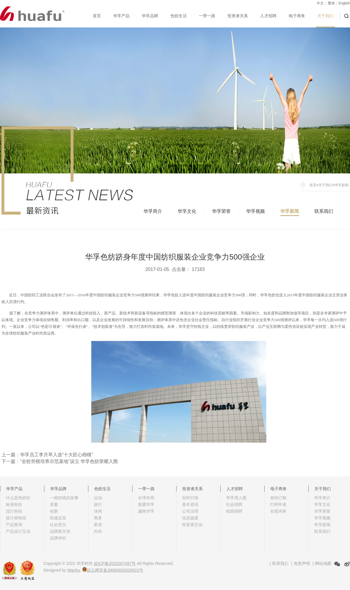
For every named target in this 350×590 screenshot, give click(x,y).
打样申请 (278, 504)
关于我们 (325, 15)
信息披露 (190, 518)
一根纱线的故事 (64, 497)
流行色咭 (14, 511)
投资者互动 (192, 524)
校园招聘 (234, 511)
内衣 (98, 531)
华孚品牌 (150, 15)
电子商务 (297, 15)
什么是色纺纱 (18, 497)
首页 (97, 15)
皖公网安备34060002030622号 (112, 570)
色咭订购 (278, 497)
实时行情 (190, 497)
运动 (98, 497)
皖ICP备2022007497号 (115, 563)
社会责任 (58, 524)
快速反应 (58, 518)
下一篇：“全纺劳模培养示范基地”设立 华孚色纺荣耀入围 (59, 461)
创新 (54, 511)
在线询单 (278, 511)
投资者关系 (238, 15)
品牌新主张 (60, 531)
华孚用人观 (236, 497)
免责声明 (302, 563)
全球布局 (146, 497)
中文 (320, 3)
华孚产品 (121, 15)
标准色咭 (14, 504)
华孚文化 (187, 211)
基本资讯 (190, 504)
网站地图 (323, 563)
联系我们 (323, 211)
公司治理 (190, 511)
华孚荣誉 (221, 211)
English (344, 3)
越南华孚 (146, 511)
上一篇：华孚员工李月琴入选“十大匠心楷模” (47, 454)
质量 (54, 504)
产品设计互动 (18, 531)
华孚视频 (255, 211)
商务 (98, 518)
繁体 (331, 3)
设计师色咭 (16, 518)
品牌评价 (58, 538)
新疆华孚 (146, 504)
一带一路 (207, 15)
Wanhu (73, 570)
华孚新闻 (289, 211)
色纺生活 (178, 15)
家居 (98, 524)
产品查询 (14, 524)
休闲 (98, 511)
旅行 (98, 504)
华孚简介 (153, 211)
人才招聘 (268, 15)
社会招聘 (234, 504)
